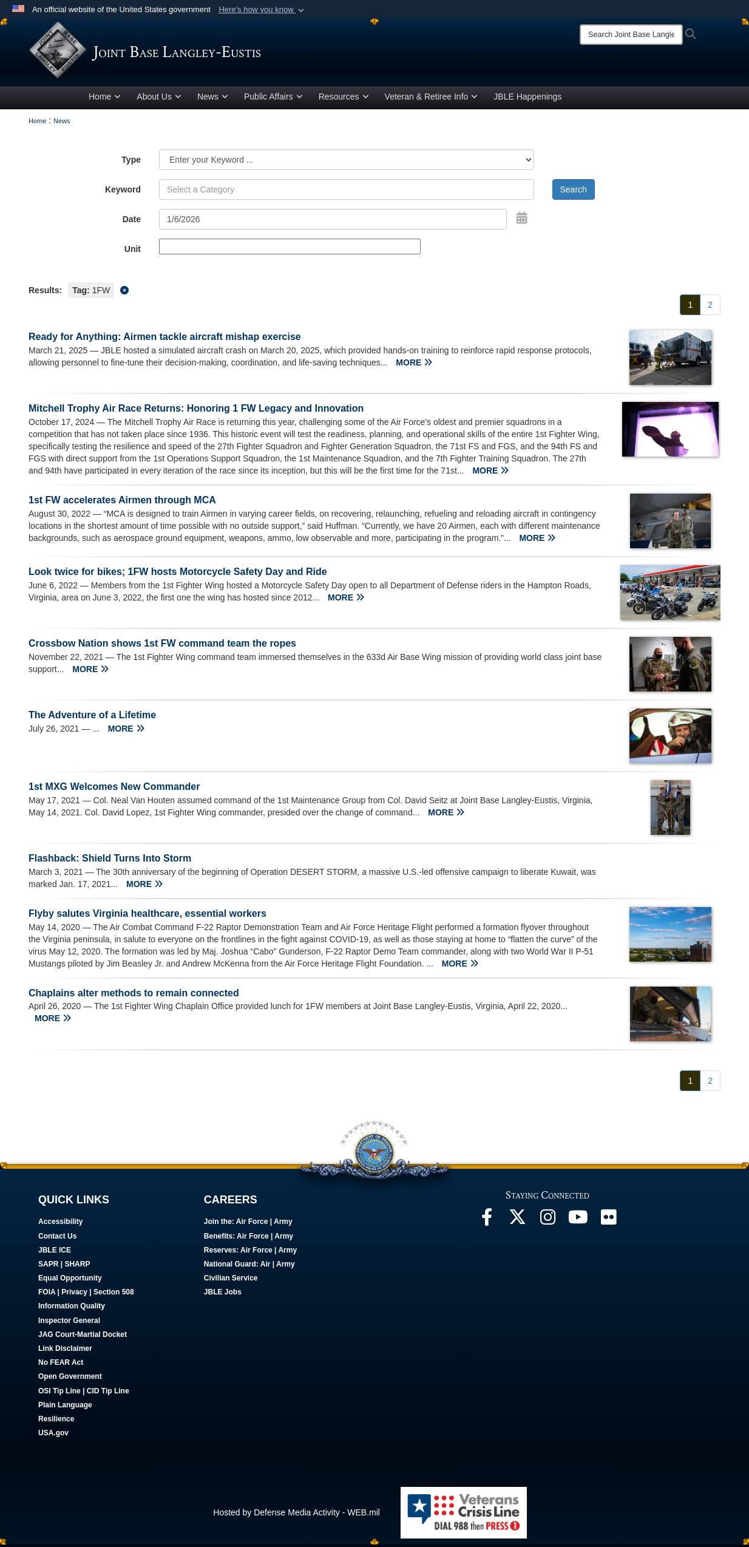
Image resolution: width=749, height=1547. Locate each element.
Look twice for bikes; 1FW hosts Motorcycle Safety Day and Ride (178, 574)
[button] (263, 10)
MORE (414, 365)
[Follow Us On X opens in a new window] (517, 1222)
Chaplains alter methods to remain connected (134, 995)
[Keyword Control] (346, 192)
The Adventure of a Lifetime (92, 717)
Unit (132, 251)
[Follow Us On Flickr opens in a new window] (608, 1222)
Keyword (123, 192)
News (212, 99)
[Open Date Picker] (522, 220)
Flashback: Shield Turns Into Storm (110, 860)
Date (132, 221)
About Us (159, 99)
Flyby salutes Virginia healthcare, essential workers (147, 915)
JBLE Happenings (527, 99)
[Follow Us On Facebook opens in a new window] (487, 1222)
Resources (344, 99)
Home (105, 99)
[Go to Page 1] (690, 307)
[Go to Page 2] (710, 307)
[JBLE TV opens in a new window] (578, 1222)
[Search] (631, 34)
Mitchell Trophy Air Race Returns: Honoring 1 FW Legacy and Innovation (196, 411)
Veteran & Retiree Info (431, 99)
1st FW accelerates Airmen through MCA (122, 502)
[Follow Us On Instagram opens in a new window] (547, 1222)
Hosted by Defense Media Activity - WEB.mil (296, 1514)
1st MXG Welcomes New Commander (114, 788)
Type (131, 162)
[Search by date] (333, 221)
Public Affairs (273, 99)
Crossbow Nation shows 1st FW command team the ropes (162, 645)
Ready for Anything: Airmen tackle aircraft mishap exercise (165, 339)
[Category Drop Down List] (346, 162)
